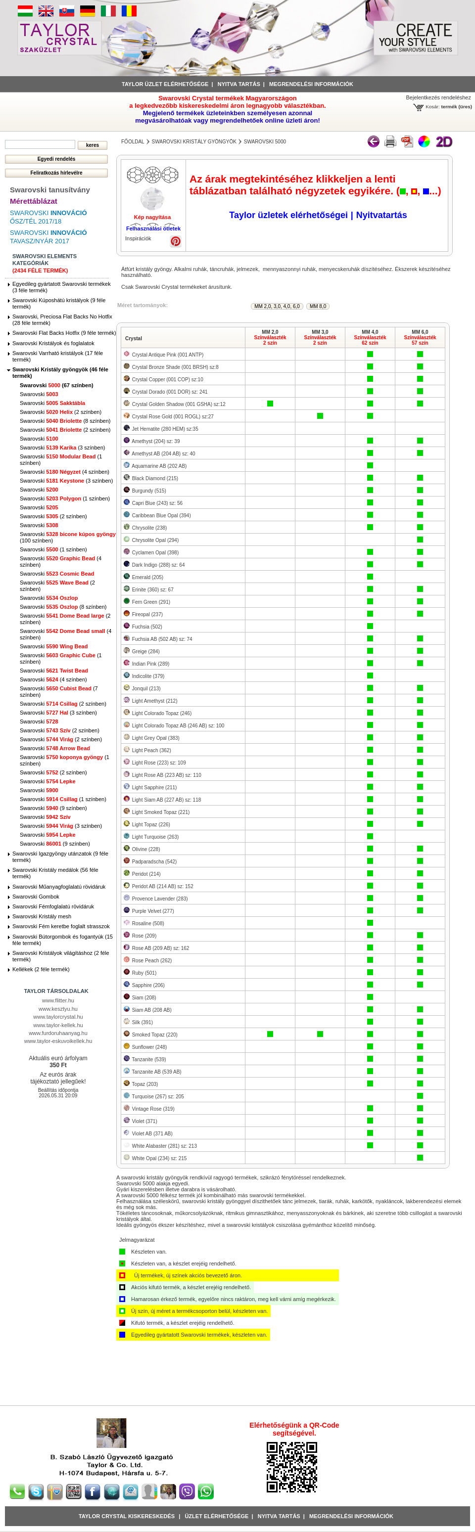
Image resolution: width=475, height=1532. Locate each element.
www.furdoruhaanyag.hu (58, 1033)
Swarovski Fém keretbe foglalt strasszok (61, 926)
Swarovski (39, 394)
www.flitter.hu (58, 1000)
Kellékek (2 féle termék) (41, 969)
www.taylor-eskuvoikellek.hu (58, 1041)
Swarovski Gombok (35, 897)
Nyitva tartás (239, 84)
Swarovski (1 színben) (65, 498)
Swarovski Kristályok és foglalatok (53, 343)
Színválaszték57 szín (420, 340)
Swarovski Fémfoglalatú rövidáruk (53, 906)
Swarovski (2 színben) (60, 412)
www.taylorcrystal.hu (58, 1017)
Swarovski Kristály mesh (41, 916)
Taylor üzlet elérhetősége (165, 84)
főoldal (132, 141)
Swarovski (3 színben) (62, 448)
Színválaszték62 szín (370, 340)
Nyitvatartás (381, 215)
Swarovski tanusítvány (50, 189)
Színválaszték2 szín (270, 340)
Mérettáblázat (33, 201)
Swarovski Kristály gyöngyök (194, 141)
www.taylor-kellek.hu (58, 1025)
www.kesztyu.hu (58, 1009)
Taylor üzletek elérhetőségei (288, 215)
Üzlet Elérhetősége (216, 1516)
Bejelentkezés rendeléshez (438, 97)
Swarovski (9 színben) (53, 808)
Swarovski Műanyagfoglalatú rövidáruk (58, 887)
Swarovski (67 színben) (57, 385)
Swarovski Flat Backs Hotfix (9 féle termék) (64, 333)
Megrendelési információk (311, 84)
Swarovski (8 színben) (65, 421)
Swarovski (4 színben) (64, 472)
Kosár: (433, 106)
